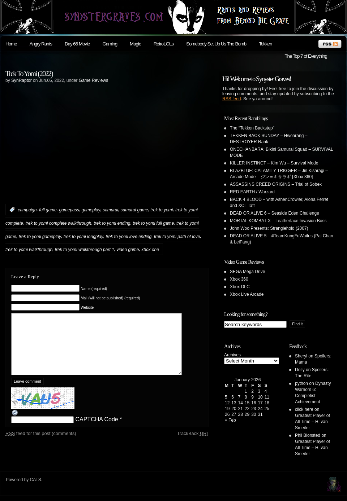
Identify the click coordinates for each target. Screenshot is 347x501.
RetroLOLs (164, 44)
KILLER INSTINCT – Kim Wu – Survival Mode (274, 163)
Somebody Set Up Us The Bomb (216, 44)
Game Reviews (93, 80)
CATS (35, 479)
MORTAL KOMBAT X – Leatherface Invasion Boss (278, 220)
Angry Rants (41, 44)
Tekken (265, 44)
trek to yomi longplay (83, 236)
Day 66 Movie (77, 44)
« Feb (230, 420)
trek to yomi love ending (129, 236)
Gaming (109, 44)
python (301, 383)
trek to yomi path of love (177, 236)
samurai (110, 209)
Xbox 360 (239, 279)
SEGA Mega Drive (247, 271)
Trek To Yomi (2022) (29, 74)
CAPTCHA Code (96, 430)
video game (127, 249)
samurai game (134, 209)
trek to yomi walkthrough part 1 (84, 249)
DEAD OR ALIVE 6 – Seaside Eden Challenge (274, 213)
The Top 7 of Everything (305, 56)
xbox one (150, 249)
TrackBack (192, 444)
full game (48, 209)
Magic (135, 44)
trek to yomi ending (112, 223)
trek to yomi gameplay (40, 236)
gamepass (69, 209)
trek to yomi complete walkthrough (58, 223)
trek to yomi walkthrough (28, 249)
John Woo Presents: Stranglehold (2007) (269, 228)
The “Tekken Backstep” (252, 128)
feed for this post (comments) (40, 444)
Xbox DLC (240, 286)
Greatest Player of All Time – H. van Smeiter (312, 421)
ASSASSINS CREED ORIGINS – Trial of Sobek (276, 184)
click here (304, 409)
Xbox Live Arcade (247, 294)
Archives (232, 354)
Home (11, 44)
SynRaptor (21, 80)
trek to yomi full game (153, 223)
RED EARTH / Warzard (252, 191)
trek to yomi (161, 209)
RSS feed (231, 98)
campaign (27, 209)
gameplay (90, 209)
